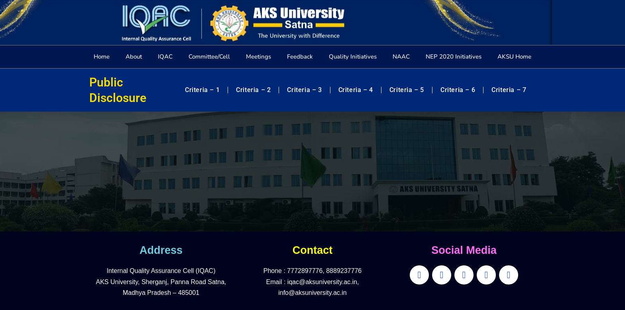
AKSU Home (514, 57)
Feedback (300, 57)
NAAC (401, 57)
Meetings (258, 57)
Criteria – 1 (202, 90)
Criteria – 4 (355, 90)
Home (102, 57)
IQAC (165, 57)
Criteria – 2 (253, 90)
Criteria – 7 (508, 90)
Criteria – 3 (304, 90)
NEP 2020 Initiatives (454, 57)
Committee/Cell (209, 57)
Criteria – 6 (457, 90)
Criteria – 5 (406, 90)
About (134, 57)
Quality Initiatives (353, 57)
